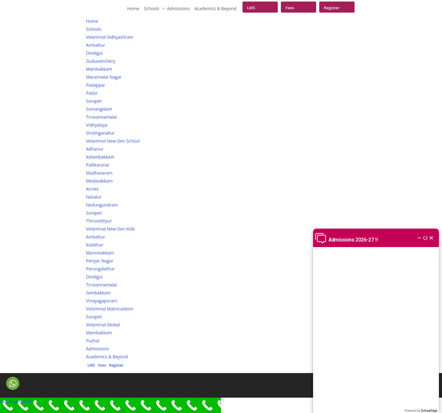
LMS (251, 7)
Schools (153, 8)
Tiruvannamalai (101, 117)
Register (331, 7)
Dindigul (94, 53)
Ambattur (95, 45)
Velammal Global (103, 325)
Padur (92, 93)
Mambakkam (99, 69)
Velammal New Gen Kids (110, 229)
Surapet (94, 101)
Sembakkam (98, 293)
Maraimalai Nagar (104, 77)
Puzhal (92, 341)
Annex (92, 189)
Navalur (94, 197)
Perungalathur (100, 269)
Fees (289, 7)
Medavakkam (99, 181)
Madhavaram (99, 173)
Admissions (178, 8)
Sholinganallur (100, 133)
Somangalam (99, 109)
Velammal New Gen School (113, 141)
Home (133, 8)
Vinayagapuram (101, 301)
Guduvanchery (100, 61)
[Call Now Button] (110, 405)
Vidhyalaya (96, 125)
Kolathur (94, 245)
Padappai (95, 85)
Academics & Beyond (215, 8)
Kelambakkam (100, 157)
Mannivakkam (100, 253)
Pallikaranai (97, 165)
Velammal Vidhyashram (109, 37)
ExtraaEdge (429, 410)
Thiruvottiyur (99, 221)
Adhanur (94, 149)
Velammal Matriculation (110, 309)
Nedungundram (102, 205)
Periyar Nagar (99, 261)
